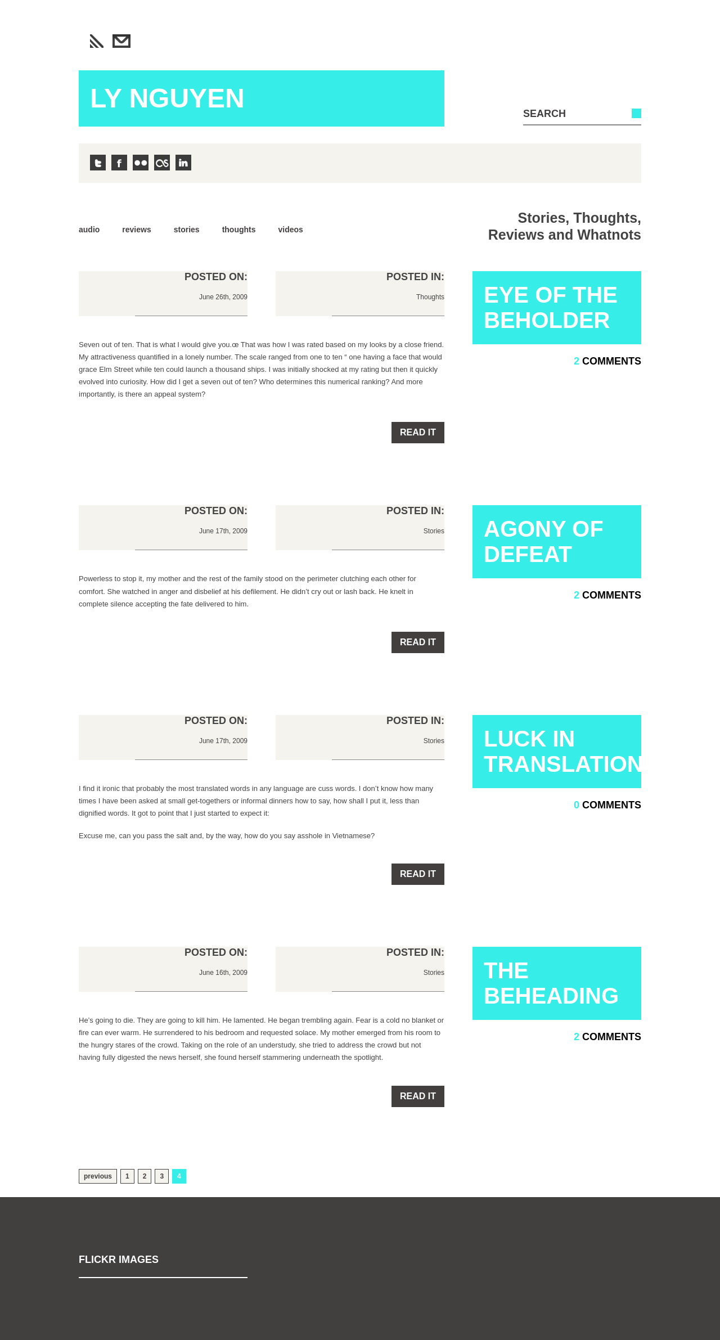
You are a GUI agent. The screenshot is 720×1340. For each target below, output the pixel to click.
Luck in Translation (562, 751)
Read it (418, 432)
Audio (89, 229)
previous (98, 1176)
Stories (187, 229)
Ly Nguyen (167, 98)
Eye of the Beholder (551, 307)
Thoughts (239, 229)
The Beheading (551, 983)
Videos (290, 229)
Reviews (136, 229)
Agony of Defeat (544, 541)
